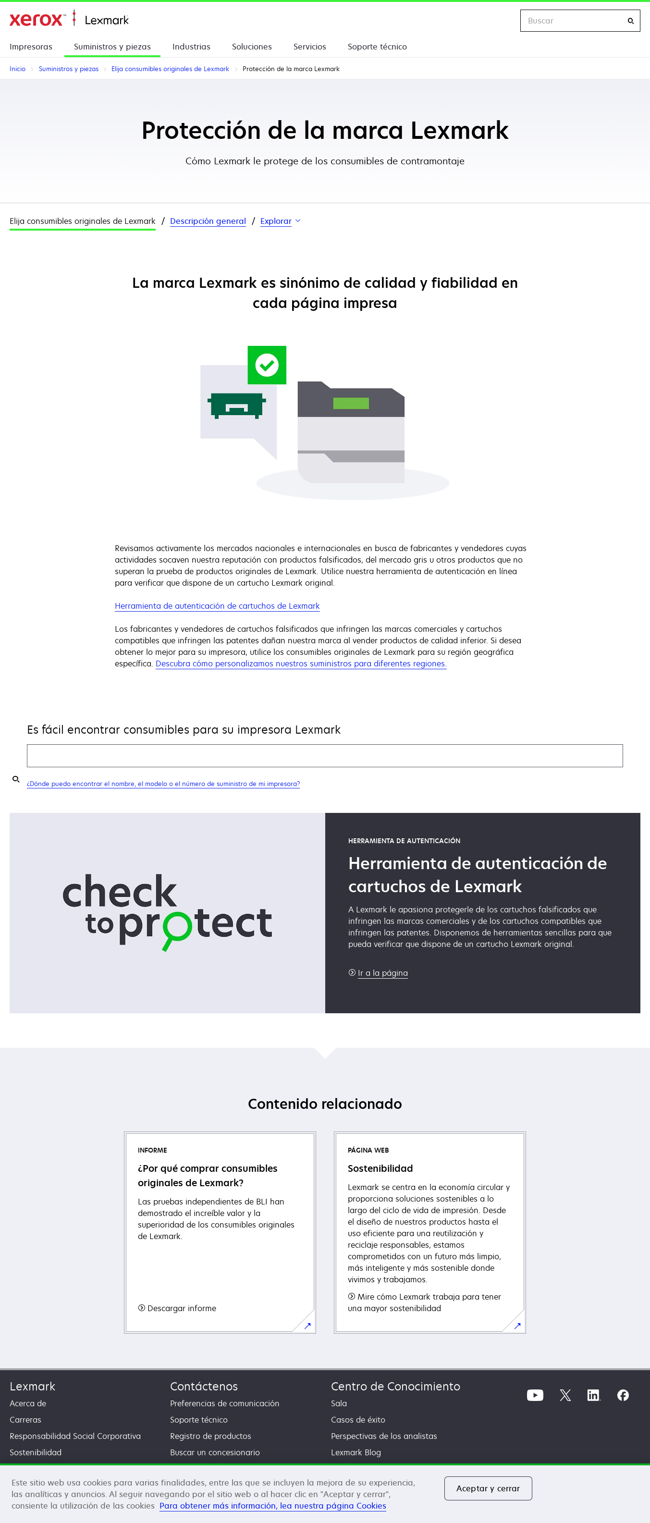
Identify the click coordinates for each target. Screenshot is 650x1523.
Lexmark (32, 1386)
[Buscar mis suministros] (16, 779)
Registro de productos (210, 1436)
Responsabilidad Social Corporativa (75, 1436)
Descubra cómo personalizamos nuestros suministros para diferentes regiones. (301, 663)
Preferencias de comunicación (225, 1403)
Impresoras (31, 46)
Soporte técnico (377, 46)
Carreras (25, 1419)
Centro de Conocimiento (395, 1386)
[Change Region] (503, 20)
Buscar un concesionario (215, 1452)
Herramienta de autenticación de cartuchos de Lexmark (217, 606)
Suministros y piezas (112, 46)
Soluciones (252, 46)
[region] (325, 1493)
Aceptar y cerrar (488, 1488)
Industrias (191, 46)
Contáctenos (204, 1386)
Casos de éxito (358, 1419)
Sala (339, 1403)
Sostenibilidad (35, 1452)
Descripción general (208, 221)
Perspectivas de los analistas (384, 1436)
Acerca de (28, 1403)
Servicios (310, 46)
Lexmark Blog (356, 1452)
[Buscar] (630, 21)
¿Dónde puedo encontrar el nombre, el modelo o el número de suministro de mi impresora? (163, 783)
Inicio (69, 18)
